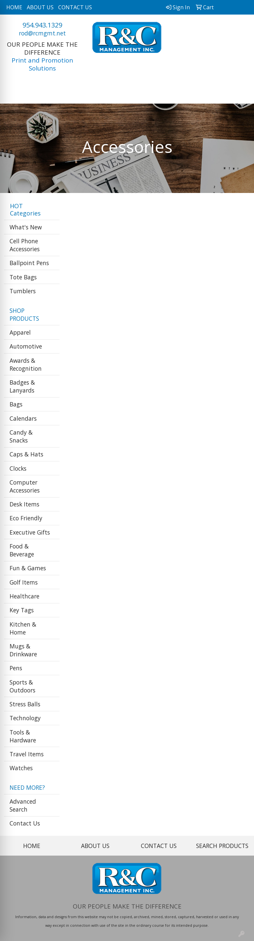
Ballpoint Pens (29, 263)
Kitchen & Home (23, 628)
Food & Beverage (22, 550)
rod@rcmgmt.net (42, 33)
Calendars (23, 418)
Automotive (26, 346)
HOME (14, 7)
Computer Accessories (25, 486)
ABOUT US (40, 7)
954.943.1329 (42, 25)
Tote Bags (23, 277)
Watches (21, 768)
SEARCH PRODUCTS (222, 846)
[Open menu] (240, 94)
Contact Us (25, 823)
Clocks (18, 468)
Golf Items (24, 582)
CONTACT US (75, 7)
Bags (16, 404)
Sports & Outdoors (22, 686)
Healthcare (24, 596)
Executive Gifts (30, 532)
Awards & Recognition (26, 364)
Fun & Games (28, 568)
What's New (26, 227)
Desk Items (24, 504)
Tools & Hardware (23, 736)
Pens (16, 668)
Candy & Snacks (21, 436)
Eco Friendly (26, 518)
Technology (25, 718)
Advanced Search (23, 805)
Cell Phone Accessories (25, 245)
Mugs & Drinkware (23, 650)
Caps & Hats (26, 454)
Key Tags (22, 610)
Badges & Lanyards (22, 386)
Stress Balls (25, 704)
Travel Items (27, 754)
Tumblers (23, 291)
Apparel (20, 332)
